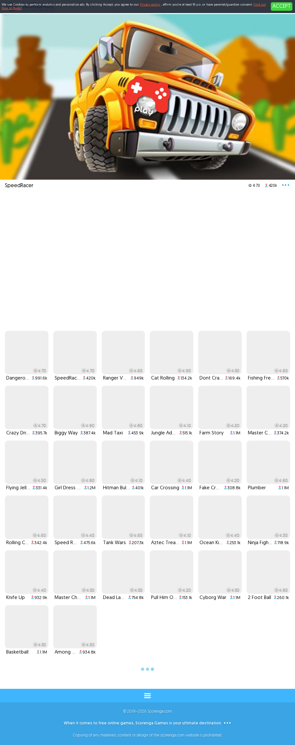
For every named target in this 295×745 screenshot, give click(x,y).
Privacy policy (150, 5)
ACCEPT (281, 6)
